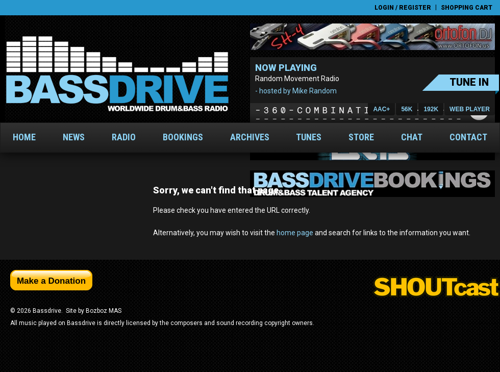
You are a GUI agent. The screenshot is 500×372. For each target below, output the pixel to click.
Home (24, 137)
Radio (124, 137)
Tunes (308, 137)
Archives (249, 137)
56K (406, 109)
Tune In (469, 82)
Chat (411, 137)
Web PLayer (469, 109)
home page (295, 233)
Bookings (183, 137)
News (74, 137)
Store (361, 137)
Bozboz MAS (103, 310)
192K (430, 109)
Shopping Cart (466, 7)
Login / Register (402, 7)
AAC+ (381, 109)
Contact (468, 137)
